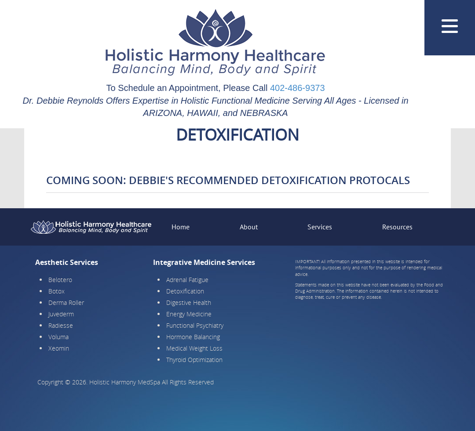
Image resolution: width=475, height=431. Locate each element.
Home (181, 226)
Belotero (60, 279)
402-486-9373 (297, 88)
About (249, 226)
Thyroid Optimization (194, 359)
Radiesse (60, 325)
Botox (56, 291)
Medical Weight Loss (194, 348)
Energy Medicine (189, 314)
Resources (397, 226)
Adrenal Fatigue (187, 279)
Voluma (58, 337)
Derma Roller (66, 302)
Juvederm (61, 314)
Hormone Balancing (193, 337)
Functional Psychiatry (194, 325)
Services (319, 226)
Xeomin (58, 348)
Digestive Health (188, 302)
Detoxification (185, 291)
